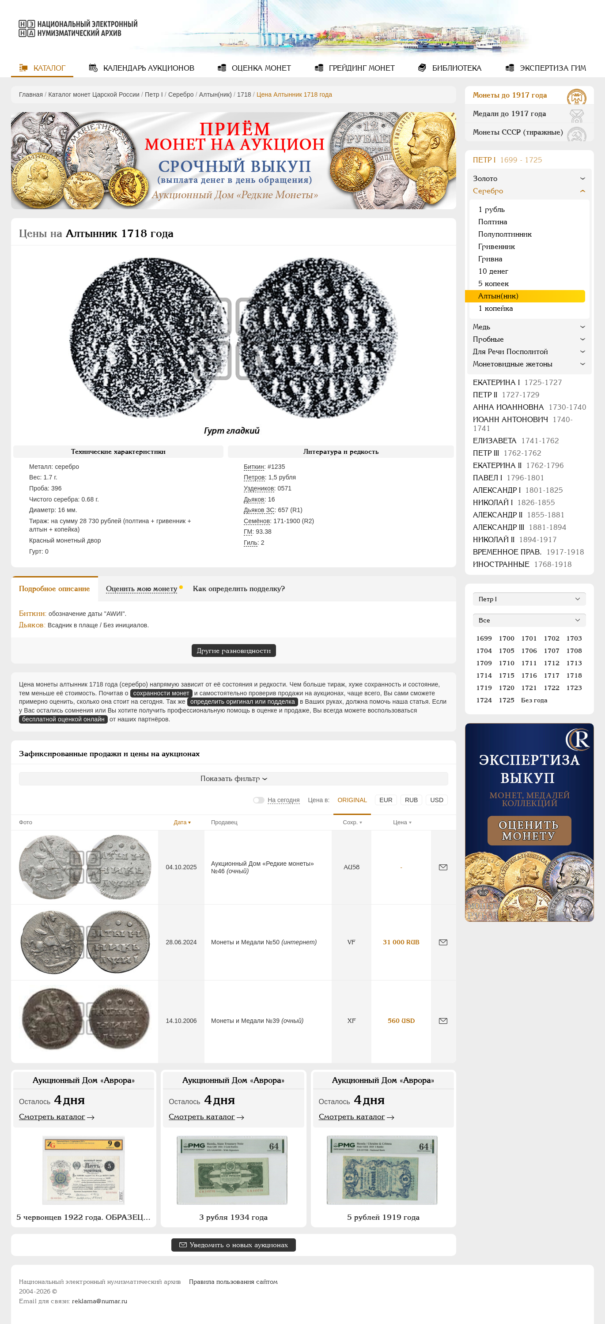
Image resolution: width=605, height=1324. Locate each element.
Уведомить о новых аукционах (239, 1245)
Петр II (506, 395)
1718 (244, 94)
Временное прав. (528, 552)
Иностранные (522, 564)
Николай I (514, 502)
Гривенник (496, 246)
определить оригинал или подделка (242, 701)
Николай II (515, 540)
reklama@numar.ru (99, 1301)
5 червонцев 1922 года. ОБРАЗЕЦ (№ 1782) (84, 1217)
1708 (574, 650)
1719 (484, 687)
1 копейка (495, 308)
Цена (400, 822)
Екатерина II (518, 465)
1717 (552, 675)
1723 (574, 687)
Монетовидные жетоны (512, 364)
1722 (552, 687)
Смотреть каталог (52, 1116)
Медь (481, 327)
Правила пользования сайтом (233, 1281)
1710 (506, 663)
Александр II (519, 515)
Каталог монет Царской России (94, 94)
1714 (484, 675)
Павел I (508, 478)
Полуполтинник (505, 234)
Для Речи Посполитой (510, 351)
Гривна (490, 259)
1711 (529, 663)
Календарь (147, 68)
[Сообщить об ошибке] (443, 867)
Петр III (507, 453)
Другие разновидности (234, 650)
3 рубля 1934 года (233, 1217)
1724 (484, 700)
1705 (506, 650)
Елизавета (516, 441)
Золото (485, 178)
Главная (31, 94)
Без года (534, 700)
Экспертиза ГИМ (552, 68)
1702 (552, 638)
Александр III (520, 527)
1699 (484, 638)
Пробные (488, 339)
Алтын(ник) (215, 94)
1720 (506, 687)
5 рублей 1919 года (383, 1217)
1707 (552, 650)
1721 (529, 687)
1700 (506, 638)
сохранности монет (161, 693)
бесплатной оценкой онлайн (63, 719)
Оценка (260, 68)
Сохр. (350, 822)
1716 (529, 675)
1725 (506, 700)
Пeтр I (154, 94)
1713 (574, 663)
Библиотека (456, 68)
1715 (506, 675)
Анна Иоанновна (529, 407)
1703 (574, 638)
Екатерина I (517, 382)
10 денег (493, 271)
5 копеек (493, 283)
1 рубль (491, 209)
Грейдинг (361, 68)
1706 (529, 650)
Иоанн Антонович (523, 424)
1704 (484, 650)
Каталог (48, 68)
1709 (484, 663)
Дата (180, 822)
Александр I (518, 490)
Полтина (492, 222)
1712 (552, 663)
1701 (529, 638)
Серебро (181, 94)
